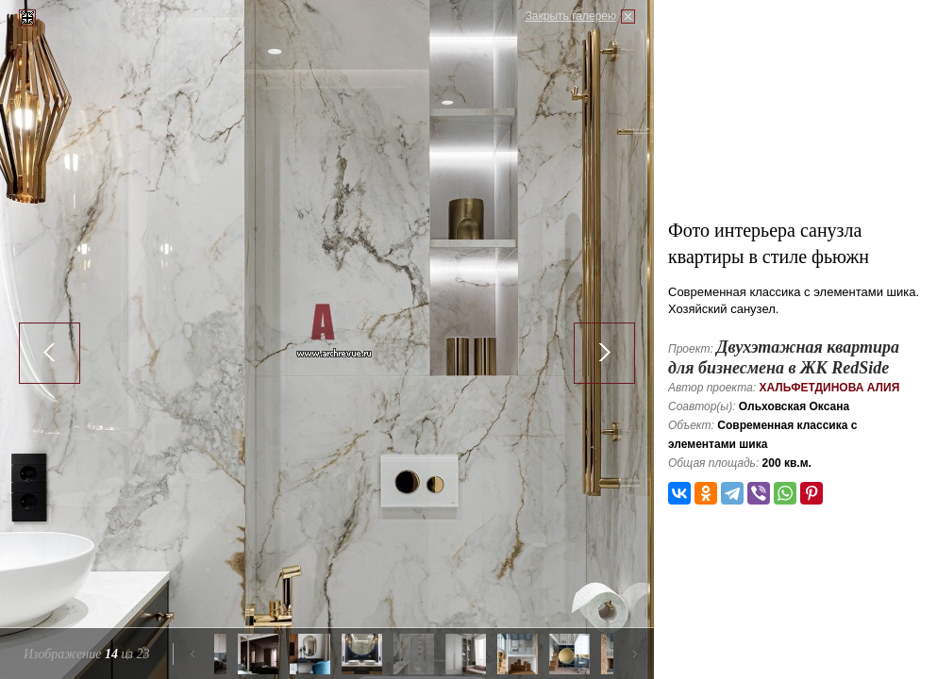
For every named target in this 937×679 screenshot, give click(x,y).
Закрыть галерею (571, 16)
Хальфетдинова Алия (829, 387)
